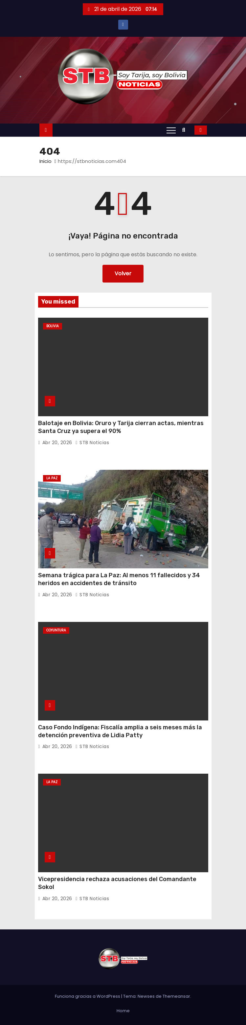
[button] (185, 130)
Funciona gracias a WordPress (88, 996)
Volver (123, 273)
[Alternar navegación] (171, 130)
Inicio (45, 161)
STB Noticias (92, 442)
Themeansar (176, 996)
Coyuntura (56, 630)
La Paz (51, 478)
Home (123, 1011)
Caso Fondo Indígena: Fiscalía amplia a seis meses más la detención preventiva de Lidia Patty (120, 731)
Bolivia (52, 326)
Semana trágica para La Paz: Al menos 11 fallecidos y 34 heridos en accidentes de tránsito (119, 579)
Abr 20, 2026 (58, 442)
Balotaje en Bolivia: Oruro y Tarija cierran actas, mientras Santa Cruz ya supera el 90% (121, 427)
